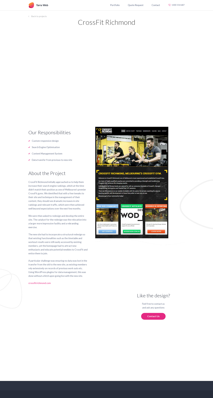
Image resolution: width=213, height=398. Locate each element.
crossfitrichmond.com (39, 283)
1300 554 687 (178, 5)
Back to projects (39, 16)
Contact (156, 5)
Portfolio (115, 5)
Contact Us (153, 316)
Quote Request (135, 5)
